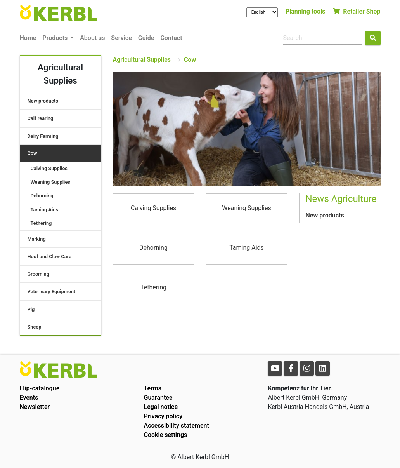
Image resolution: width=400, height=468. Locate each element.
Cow (32, 153)
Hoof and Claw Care (50, 256)
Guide (146, 38)
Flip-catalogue (40, 388)
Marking (37, 239)
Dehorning (42, 195)
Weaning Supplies (50, 182)
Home (28, 38)
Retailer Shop (356, 11)
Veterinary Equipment (52, 291)
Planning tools (306, 11)
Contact (171, 38)
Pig (31, 309)
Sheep (35, 327)
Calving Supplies (49, 168)
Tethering (41, 223)
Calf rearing (41, 118)
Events (29, 397)
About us (92, 38)
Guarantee (158, 397)
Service (121, 38)
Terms (152, 388)
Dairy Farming (43, 136)
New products (43, 101)
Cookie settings (165, 434)
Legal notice (161, 407)
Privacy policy (163, 416)
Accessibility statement (176, 425)
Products (55, 38)
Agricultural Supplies (142, 59)
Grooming (39, 274)
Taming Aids (45, 209)
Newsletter (35, 407)
